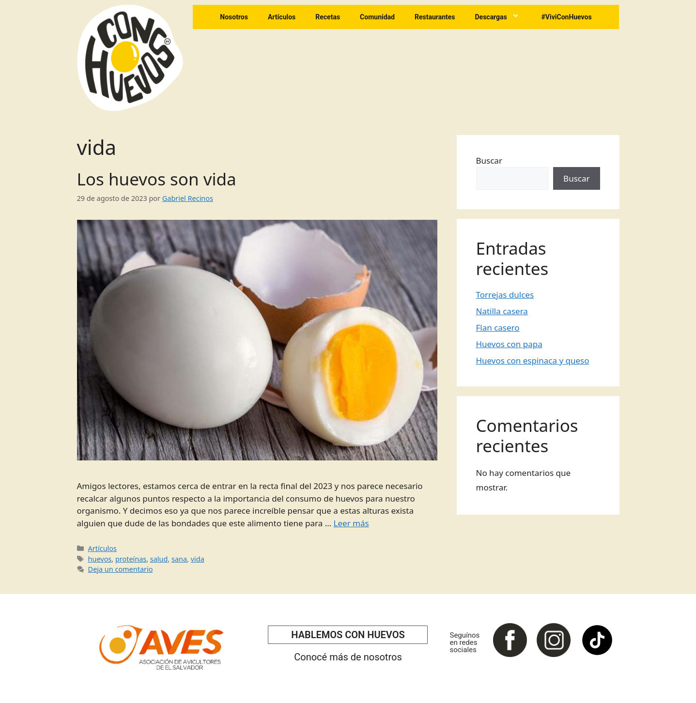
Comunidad (377, 17)
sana (179, 559)
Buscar (489, 160)
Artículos (281, 17)
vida (197, 559)
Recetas (327, 17)
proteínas (130, 559)
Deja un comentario (120, 569)
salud (159, 559)
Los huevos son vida (156, 179)
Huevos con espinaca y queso (532, 360)
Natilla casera (502, 311)
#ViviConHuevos (566, 17)
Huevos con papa (509, 344)
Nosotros (234, 17)
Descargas (498, 17)
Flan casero (498, 327)
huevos (100, 559)
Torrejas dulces (505, 294)
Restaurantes (435, 17)
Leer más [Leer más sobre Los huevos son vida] (351, 523)
